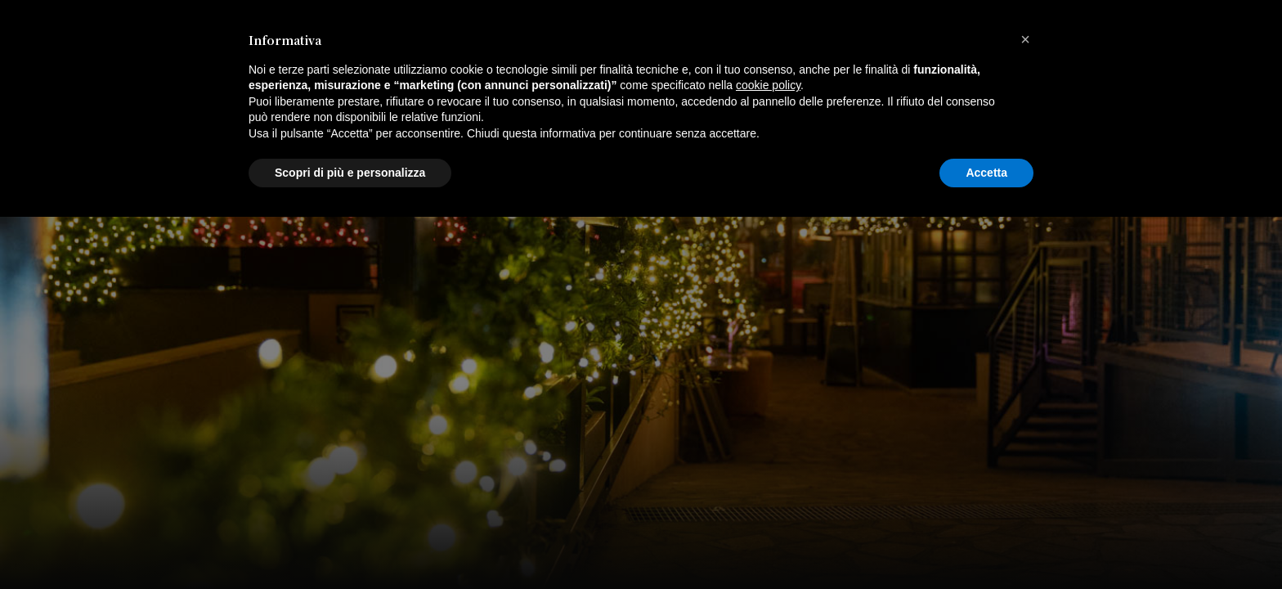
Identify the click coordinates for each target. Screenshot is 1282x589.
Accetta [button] (986, 544)
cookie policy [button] (768, 457)
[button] (1025, 411)
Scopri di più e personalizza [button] (350, 544)
